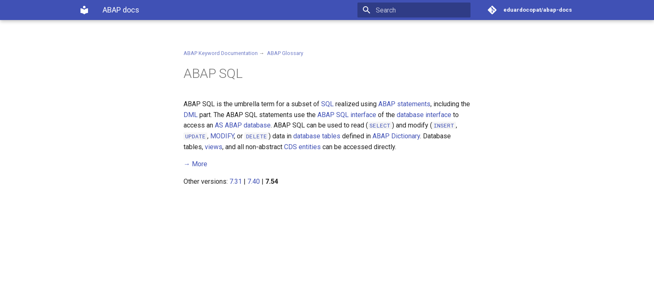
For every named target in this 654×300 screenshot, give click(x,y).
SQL (327, 104)
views (213, 147)
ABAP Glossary (285, 53)
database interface (424, 115)
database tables (316, 136)
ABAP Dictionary (396, 136)
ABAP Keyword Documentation (221, 53)
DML (191, 115)
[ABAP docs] (84, 10)
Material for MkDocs (130, 291)
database (257, 125)
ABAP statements (404, 104)
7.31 (235, 181)
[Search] (421, 10)
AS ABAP (228, 125)
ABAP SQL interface (346, 115)
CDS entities (302, 147)
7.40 (253, 181)
